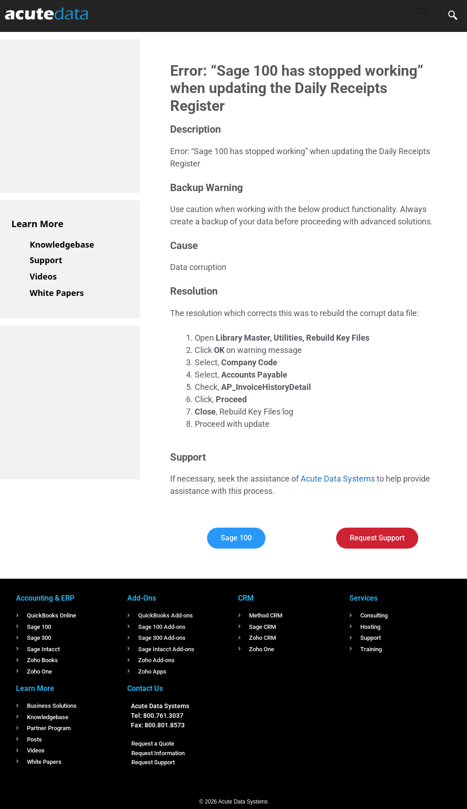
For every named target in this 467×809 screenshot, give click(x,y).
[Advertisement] (79, 114)
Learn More (37, 224)
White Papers (57, 292)
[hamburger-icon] (422, 11)
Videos (43, 276)
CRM (246, 598)
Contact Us (145, 688)
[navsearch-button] (453, 16)
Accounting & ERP (45, 598)
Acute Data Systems (338, 478)
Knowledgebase (62, 244)
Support (46, 259)
